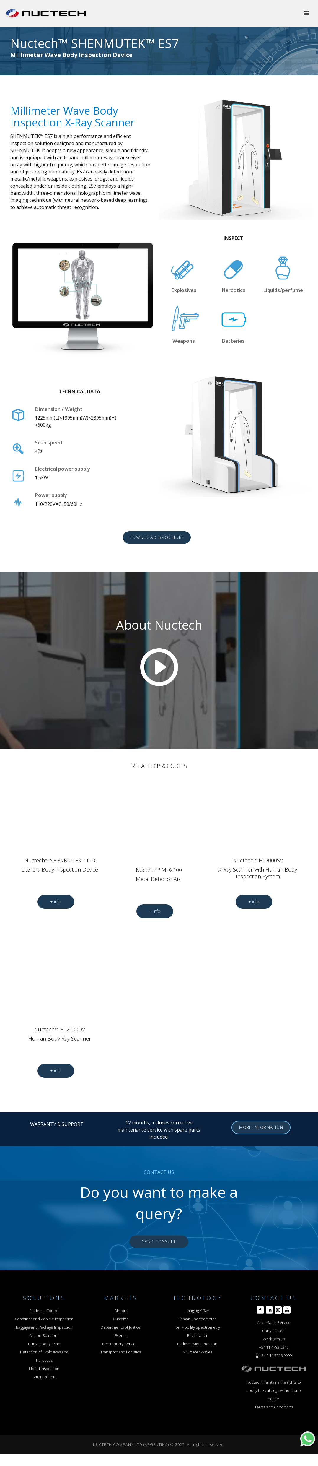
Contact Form (274, 1330)
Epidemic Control (44, 1310)
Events (120, 1335)
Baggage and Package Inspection (44, 1327)
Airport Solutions (44, 1335)
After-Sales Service (274, 1322)
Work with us (274, 1339)
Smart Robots (44, 1376)
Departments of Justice (121, 1327)
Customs (120, 1319)
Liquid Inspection (44, 1368)
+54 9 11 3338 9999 (275, 1355)
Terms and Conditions (274, 1407)
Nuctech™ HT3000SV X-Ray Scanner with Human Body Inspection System (257, 868)
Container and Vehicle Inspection (44, 1319)
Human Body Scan (44, 1343)
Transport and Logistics (120, 1352)
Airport (121, 1310)
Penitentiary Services (120, 1343)
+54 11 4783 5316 (273, 1347)
